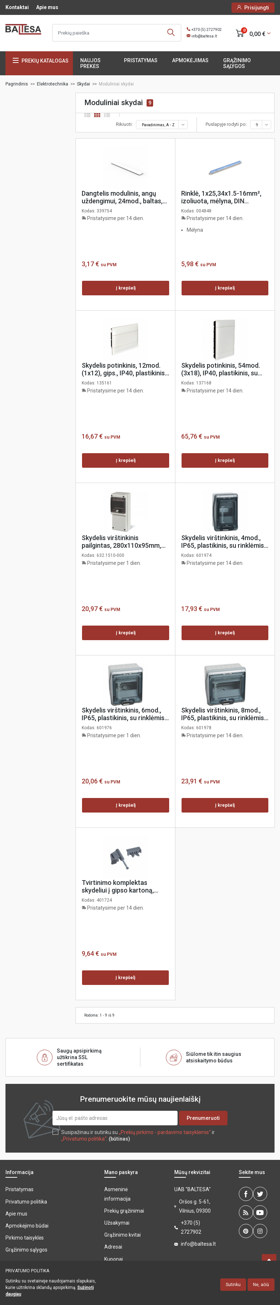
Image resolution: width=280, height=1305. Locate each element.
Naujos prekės (90, 63)
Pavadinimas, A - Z (164, 124)
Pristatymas (141, 60)
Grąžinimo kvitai (122, 1235)
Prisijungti (256, 8)
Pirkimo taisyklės (24, 1238)
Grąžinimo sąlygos (237, 63)
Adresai (113, 1247)
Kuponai (113, 1259)
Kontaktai (17, 7)
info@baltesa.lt (204, 36)
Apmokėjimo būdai (26, 1226)
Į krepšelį (126, 288)
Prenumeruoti (203, 1118)
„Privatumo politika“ (83, 1139)
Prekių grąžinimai (124, 1211)
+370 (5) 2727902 (206, 30)
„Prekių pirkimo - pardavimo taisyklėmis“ (165, 1132)
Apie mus (47, 7)
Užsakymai (116, 1223)
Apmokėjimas (190, 60)
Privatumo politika (26, 1202)
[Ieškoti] (116, 32)
